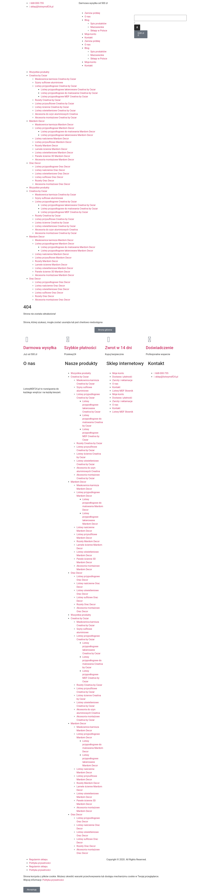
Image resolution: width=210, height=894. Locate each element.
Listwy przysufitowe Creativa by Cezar (54, 103)
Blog (87, 20)
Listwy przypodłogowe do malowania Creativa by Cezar (69, 93)
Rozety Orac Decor (44, 180)
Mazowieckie (97, 27)
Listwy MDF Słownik (122, 390)
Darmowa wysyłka (39, 347)
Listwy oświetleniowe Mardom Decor (54, 152)
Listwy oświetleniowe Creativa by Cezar (55, 110)
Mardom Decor (37, 121)
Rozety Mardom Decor (46, 145)
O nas (88, 16)
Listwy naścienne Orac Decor (50, 170)
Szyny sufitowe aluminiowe (49, 82)
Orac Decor (35, 163)
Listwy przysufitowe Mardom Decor (53, 142)
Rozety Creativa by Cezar (48, 100)
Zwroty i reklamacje (122, 380)
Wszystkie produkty (39, 72)
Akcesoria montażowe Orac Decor (52, 184)
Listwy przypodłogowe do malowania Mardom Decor (68, 131)
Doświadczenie (159, 347)
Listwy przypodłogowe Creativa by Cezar (56, 86)
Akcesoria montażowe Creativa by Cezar (56, 117)
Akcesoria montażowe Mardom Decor (54, 159)
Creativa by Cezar (38, 75)
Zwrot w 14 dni (118, 347)
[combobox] (160, 18)
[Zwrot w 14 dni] (108, 339)
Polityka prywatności (40, 863)
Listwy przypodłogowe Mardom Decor (54, 128)
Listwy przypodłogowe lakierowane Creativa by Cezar (68, 89)
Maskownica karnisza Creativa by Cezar (55, 79)
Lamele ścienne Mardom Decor (51, 149)
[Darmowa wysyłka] (27, 339)
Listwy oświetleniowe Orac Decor (52, 173)
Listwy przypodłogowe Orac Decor (52, 166)
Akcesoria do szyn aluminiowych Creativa (56, 114)
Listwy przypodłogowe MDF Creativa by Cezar (64, 96)
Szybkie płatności (80, 347)
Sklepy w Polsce (98, 30)
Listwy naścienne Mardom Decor (52, 138)
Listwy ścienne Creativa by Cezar (52, 107)
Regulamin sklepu (38, 859)
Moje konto (90, 34)
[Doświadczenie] (149, 339)
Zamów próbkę (92, 13)
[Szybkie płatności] (67, 339)
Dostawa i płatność (122, 376)
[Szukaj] (137, 27)
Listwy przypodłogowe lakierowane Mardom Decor (67, 135)
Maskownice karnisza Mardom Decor (54, 124)
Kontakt (89, 37)
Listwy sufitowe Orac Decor (49, 177)
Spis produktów (98, 23)
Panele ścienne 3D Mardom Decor (52, 156)
